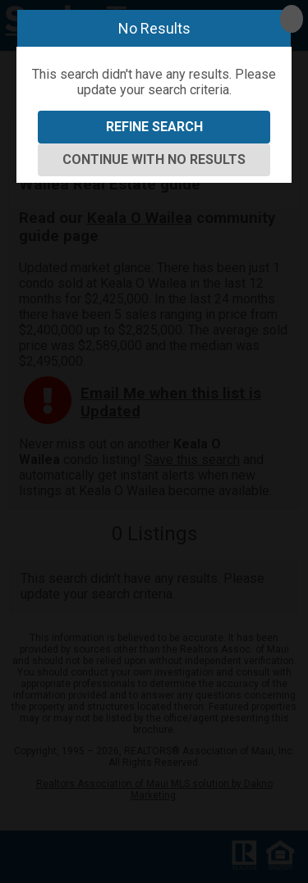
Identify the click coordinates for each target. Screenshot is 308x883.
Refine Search (154, 126)
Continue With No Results (154, 159)
